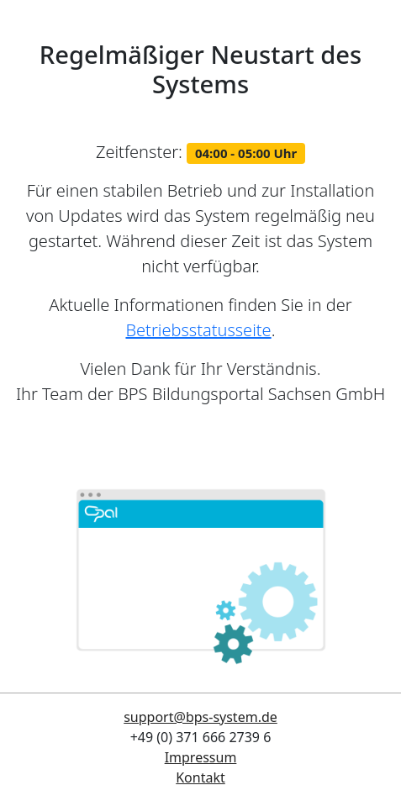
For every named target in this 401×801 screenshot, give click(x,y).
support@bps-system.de (200, 717)
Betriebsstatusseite (198, 330)
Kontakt (200, 777)
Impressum (201, 757)
